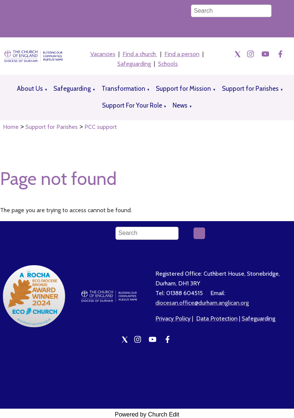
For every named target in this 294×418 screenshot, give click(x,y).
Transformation (123, 88)
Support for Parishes (250, 88)
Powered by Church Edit (147, 414)
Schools (168, 63)
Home (11, 126)
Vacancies (102, 54)
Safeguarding (134, 63)
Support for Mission (183, 88)
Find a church (140, 54)
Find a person (181, 54)
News (180, 105)
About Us (30, 88)
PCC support (100, 126)
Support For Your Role (132, 105)
